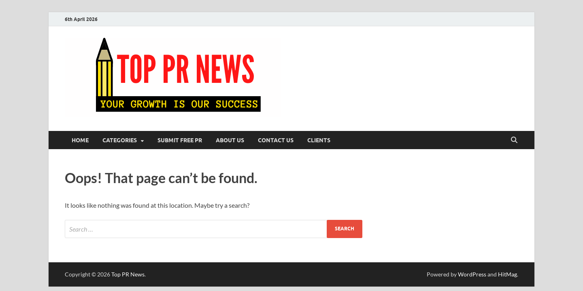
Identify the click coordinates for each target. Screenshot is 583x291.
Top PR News (128, 274)
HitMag (507, 274)
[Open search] (514, 140)
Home (80, 140)
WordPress (472, 274)
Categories (119, 140)
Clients (318, 140)
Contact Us (276, 140)
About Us (230, 140)
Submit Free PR (179, 140)
